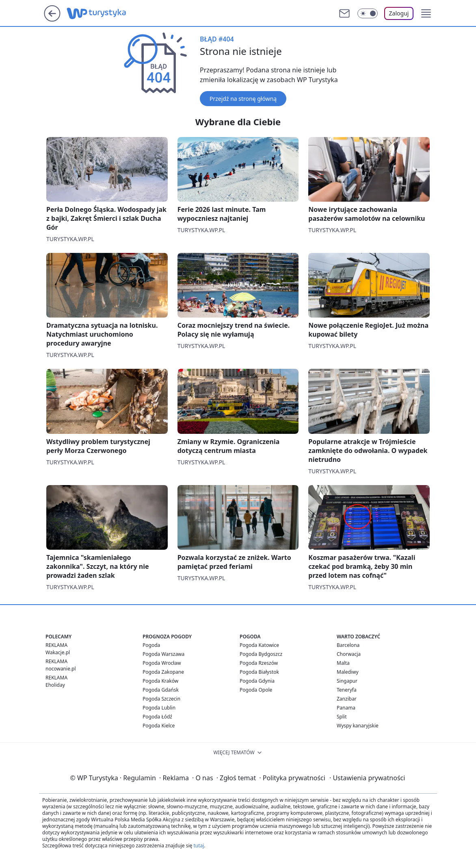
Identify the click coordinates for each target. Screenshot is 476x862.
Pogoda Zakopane (163, 671)
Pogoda (151, 645)
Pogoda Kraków (160, 680)
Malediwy (348, 671)
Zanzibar (347, 698)
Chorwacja (349, 654)
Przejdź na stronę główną (243, 98)
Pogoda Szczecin (161, 698)
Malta (343, 663)
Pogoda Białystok (259, 671)
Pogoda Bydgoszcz (261, 654)
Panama (346, 707)
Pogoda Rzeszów (259, 663)
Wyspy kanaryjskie (358, 725)
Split (342, 716)
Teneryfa (347, 689)
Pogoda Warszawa (163, 654)
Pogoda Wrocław (162, 663)
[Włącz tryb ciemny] (367, 13)
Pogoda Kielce (159, 725)
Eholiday (55, 684)
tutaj (198, 845)
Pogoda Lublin (159, 707)
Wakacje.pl (57, 652)
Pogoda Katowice (259, 645)
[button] (426, 13)
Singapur (347, 680)
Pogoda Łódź (157, 716)
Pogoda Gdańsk (161, 689)
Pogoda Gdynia (257, 680)
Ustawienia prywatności (367, 777)
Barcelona (348, 645)
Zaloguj (399, 13)
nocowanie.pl (60, 668)
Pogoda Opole (256, 689)
